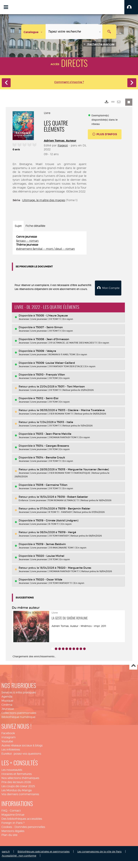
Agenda (6, 696)
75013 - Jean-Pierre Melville (53, 433)
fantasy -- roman (27, 240)
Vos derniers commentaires (20, 794)
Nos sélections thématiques (20, 777)
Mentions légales (12, 830)
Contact (15, 810)
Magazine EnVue (12, 814)
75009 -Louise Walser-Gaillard (55, 362)
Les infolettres (10, 749)
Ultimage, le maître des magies (43, 200)
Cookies (6, 826)
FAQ (4, 810)
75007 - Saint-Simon (49, 327)
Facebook (8, 733)
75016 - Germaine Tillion (51, 484)
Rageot (63, 145)
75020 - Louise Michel (50, 555)
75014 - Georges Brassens (52, 445)
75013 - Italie (65, 421)
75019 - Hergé (67, 531)
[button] (131, 7)
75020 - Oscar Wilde (49, 579)
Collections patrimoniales (18, 712)
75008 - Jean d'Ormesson (52, 338)
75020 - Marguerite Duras (74, 567)
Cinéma (6, 704)
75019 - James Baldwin (51, 543)
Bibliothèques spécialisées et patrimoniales (44, 851)
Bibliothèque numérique (18, 716)
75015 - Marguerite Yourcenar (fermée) (83, 469)
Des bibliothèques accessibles (21, 818)
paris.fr (6, 851)
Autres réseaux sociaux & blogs (22, 745)
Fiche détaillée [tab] (35, 226)
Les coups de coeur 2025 (18, 786)
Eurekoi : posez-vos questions (21, 753)
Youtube (7, 741)
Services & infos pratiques (18, 692)
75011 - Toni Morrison (71, 386)
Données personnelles (30, 826)
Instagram (8, 737)
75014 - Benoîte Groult (50, 457)
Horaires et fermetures (16, 773)
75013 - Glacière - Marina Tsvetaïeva (81, 409)
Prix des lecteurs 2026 (16, 781)
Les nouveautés (11, 769)
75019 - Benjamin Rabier (74, 508)
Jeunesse (7, 708)
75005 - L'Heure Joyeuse (52, 315)
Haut (133, 665)
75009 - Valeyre (46, 350)
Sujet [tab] (18, 226)
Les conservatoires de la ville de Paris (99, 851)
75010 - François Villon (50, 374)
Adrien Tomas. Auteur (60, 140)
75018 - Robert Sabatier (72, 496)
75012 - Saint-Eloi (47, 398)
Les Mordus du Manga (16, 790)
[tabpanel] (49, 243)
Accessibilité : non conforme (19, 855)
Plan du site (9, 834)
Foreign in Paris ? (12, 822)
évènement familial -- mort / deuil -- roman (45, 248)
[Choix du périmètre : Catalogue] (33, 31)
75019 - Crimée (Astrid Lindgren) (57, 520)
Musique (7, 700)
